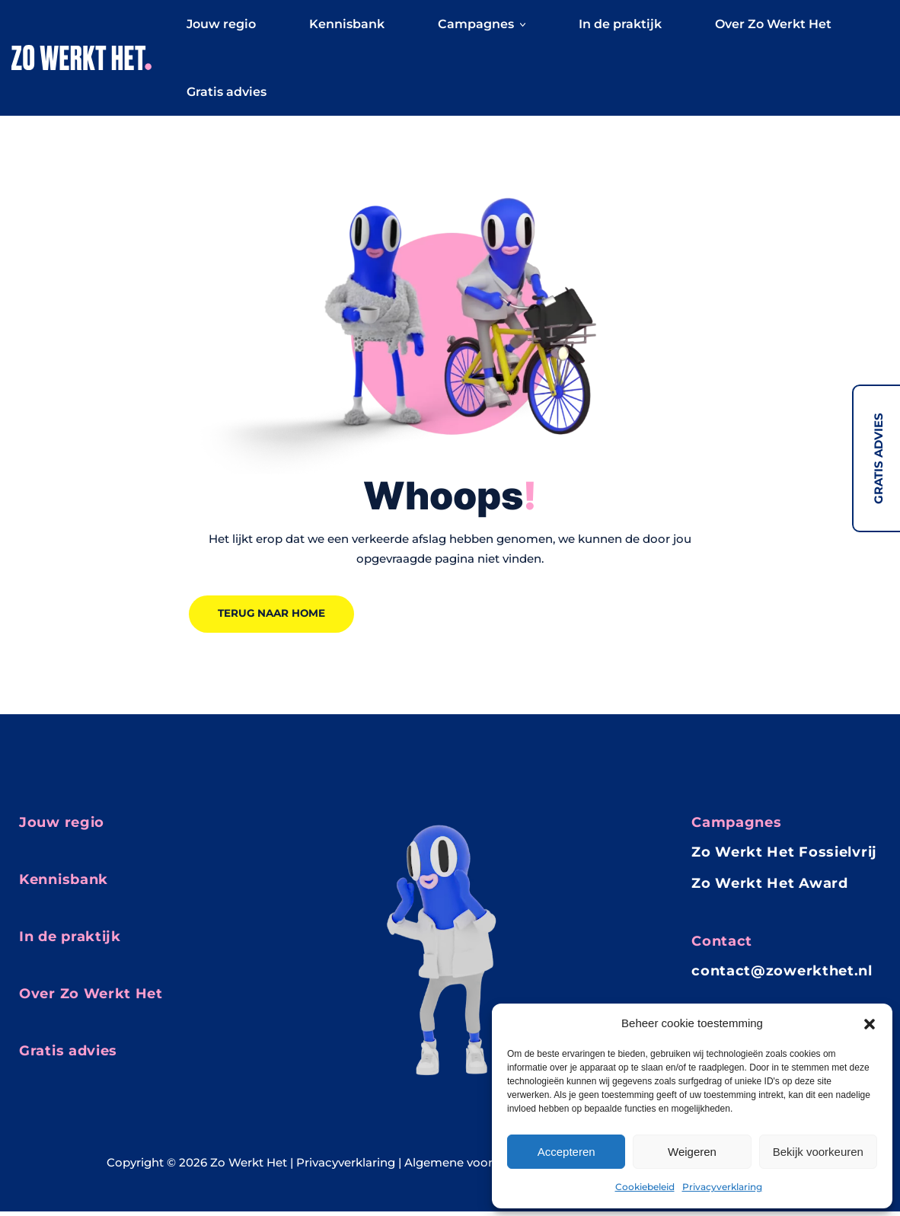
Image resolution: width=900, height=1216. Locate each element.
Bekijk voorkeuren (818, 1151)
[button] (869, 1023)
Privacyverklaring (722, 1186)
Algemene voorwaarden (473, 1167)
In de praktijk (620, 26)
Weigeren (692, 1151)
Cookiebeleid (645, 1186)
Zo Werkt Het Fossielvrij (784, 856)
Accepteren (566, 1151)
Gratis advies (878, 458)
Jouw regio (221, 26)
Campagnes (481, 26)
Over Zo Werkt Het (773, 26)
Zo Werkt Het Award (769, 887)
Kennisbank (347, 26)
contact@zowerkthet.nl (782, 975)
